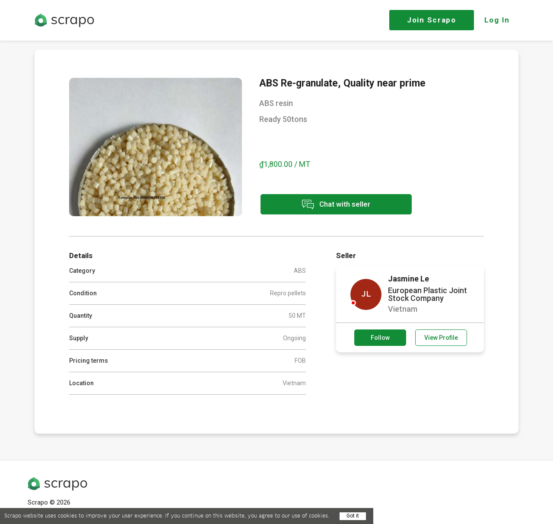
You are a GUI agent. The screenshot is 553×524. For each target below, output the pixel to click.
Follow (380, 337)
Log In (497, 20)
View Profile (441, 337)
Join (431, 20)
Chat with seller (336, 204)
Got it (352, 516)
